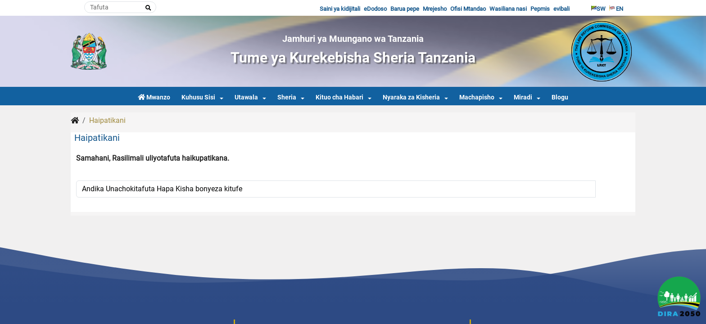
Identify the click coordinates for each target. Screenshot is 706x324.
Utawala (246, 97)
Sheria (286, 97)
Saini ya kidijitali (340, 8)
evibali (561, 8)
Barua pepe (404, 8)
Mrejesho (435, 8)
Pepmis (540, 8)
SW (598, 8)
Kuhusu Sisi (198, 97)
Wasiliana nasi (508, 8)
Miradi (523, 97)
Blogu (560, 97)
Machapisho (476, 97)
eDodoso (375, 8)
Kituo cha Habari (339, 97)
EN (616, 8)
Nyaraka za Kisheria (411, 97)
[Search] (120, 7)
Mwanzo (154, 97)
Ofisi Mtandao (468, 8)
